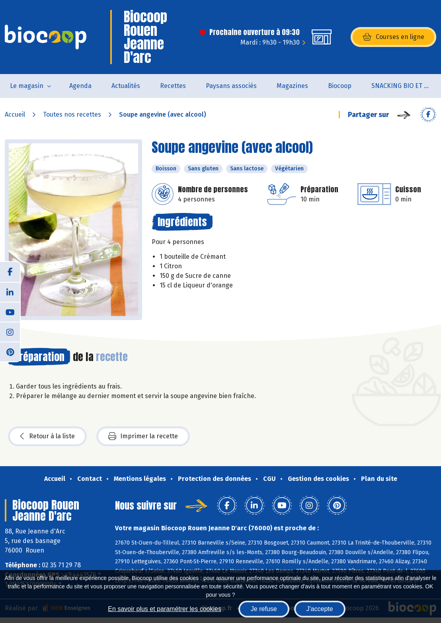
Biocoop (339, 86)
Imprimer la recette (143, 436)
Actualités (125, 86)
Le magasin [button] (26, 86)
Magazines (292, 86)
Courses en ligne (393, 37)
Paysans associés (231, 86)
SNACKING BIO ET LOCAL (406, 86)
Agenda (80, 86)
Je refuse (264, 608)
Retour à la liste (47, 436)
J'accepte (319, 608)
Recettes (173, 86)
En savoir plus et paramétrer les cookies (164, 608)
